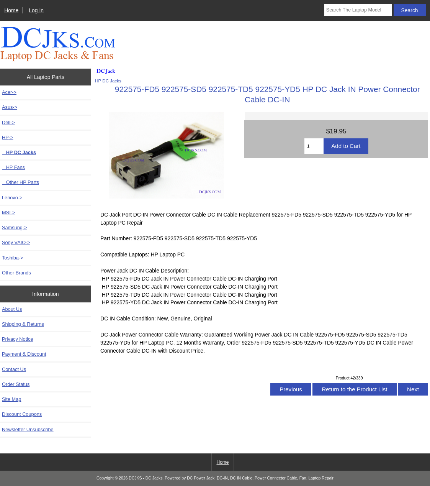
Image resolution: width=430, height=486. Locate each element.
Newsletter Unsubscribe (28, 429)
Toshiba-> (12, 258)
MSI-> (8, 212)
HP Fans (13, 167)
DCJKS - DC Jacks (145, 478)
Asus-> (9, 107)
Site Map (11, 399)
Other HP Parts (20, 182)
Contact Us (14, 369)
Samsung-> (14, 227)
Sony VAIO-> (16, 242)
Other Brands (16, 273)
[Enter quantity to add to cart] (314, 146)
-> (7, 137)
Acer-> (9, 92)
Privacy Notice (17, 339)
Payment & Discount (24, 354)
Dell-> (8, 122)
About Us (12, 309)
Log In (36, 10)
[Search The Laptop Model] (358, 10)
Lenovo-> (12, 197)
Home (11, 10)
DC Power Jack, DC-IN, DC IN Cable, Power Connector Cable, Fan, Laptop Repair (260, 478)
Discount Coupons (22, 414)
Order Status (15, 384)
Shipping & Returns (23, 324)
